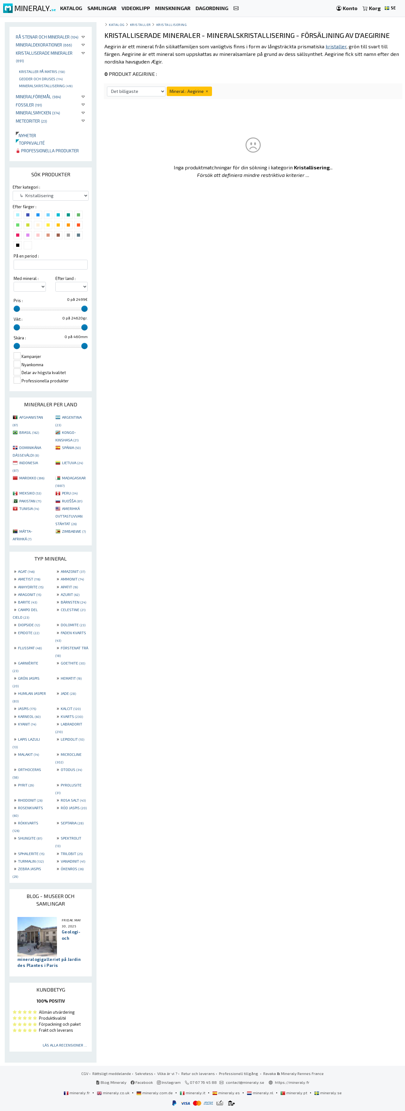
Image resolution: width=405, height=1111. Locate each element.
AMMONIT (72, 579)
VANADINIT (73, 861)
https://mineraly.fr (292, 1082)
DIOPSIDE (29, 624)
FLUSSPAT (30, 648)
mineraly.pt (294, 1092)
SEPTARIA (72, 823)
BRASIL (29, 432)
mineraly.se (328, 1092)
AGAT (26, 571)
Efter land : (65, 278)
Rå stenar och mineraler (47, 36)
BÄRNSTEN (73, 602)
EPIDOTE (28, 632)
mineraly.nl (260, 1092)
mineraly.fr (77, 1092)
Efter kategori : (26, 187)
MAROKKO (31, 478)
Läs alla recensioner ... (65, 1045)
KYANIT (27, 724)
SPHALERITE (31, 853)
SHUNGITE (30, 838)
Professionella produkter (47, 150)
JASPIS (27, 708)
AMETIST (29, 579)
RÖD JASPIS (74, 807)
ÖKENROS (72, 868)
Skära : (20, 337)
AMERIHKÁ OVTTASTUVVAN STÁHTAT (69, 516)
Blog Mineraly (111, 1082)
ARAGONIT (29, 594)
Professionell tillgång (239, 1073)
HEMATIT (71, 678)
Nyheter (26, 135)
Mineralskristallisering (45, 85)
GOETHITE (73, 663)
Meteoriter (31, 121)
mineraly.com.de (155, 1092)
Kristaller (140, 24)
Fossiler (29, 104)
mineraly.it (193, 1092)
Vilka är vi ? (167, 1073)
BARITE (27, 602)
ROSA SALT (73, 800)
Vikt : (18, 319)
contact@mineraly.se (245, 1082)
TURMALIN (31, 861)
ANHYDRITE (30, 587)
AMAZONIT (73, 571)
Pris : (18, 300)
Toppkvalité (30, 143)
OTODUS (71, 769)
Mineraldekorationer (44, 44)
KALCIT (71, 708)
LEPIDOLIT (72, 739)
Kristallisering (171, 24)
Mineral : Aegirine (189, 91)
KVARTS (72, 716)
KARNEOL (29, 716)
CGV (84, 1073)
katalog (117, 24)
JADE (68, 693)
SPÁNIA (71, 447)
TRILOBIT (72, 853)
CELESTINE (73, 609)
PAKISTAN (30, 501)
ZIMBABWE (74, 531)
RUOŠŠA (72, 501)
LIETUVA (72, 462)
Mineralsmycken (38, 112)
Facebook (142, 1082)
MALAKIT (28, 754)
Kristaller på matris (42, 71)
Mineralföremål (38, 96)
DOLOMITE (73, 624)
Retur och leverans (198, 1073)
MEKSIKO (30, 493)
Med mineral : (26, 278)
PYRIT (26, 785)
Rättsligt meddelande (111, 1073)
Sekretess (144, 1073)
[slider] (17, 309)
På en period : (26, 255)
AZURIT (70, 594)
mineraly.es (226, 1092)
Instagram (169, 1082)
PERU (70, 493)
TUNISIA (29, 508)
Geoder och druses (41, 78)
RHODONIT (30, 800)
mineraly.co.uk (113, 1092)
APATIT (69, 587)
